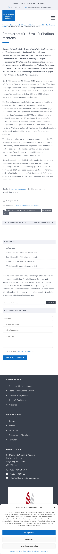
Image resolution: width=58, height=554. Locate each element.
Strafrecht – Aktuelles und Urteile (20, 261)
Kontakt (15, 3)
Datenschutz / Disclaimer (31, 551)
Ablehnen (29, 539)
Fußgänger (21, 210)
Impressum (44, 551)
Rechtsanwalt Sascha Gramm (21, 390)
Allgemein (10, 248)
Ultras (6, 213)
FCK (13, 210)
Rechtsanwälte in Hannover (20, 386)
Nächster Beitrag (42, 223)
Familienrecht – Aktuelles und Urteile (22, 257)
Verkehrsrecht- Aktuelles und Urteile (22, 266)
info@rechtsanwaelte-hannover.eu (38, 8)
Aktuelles (13, 405)
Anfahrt (22, 3)
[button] (54, 507)
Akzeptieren (29, 533)
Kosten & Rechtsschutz (18, 400)
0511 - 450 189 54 (15, 8)
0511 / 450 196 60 (18, 470)
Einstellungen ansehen (29, 546)
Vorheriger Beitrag (17, 223)
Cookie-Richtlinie (16, 551)
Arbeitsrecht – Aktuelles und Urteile (21, 252)
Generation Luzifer (34, 210)
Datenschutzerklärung (24, 351)
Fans (8, 210)
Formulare (13, 439)
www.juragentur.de (18, 189)
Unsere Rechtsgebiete (18, 395)
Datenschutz (31, 3)
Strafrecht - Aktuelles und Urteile (26, 205)
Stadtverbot (46, 210)
